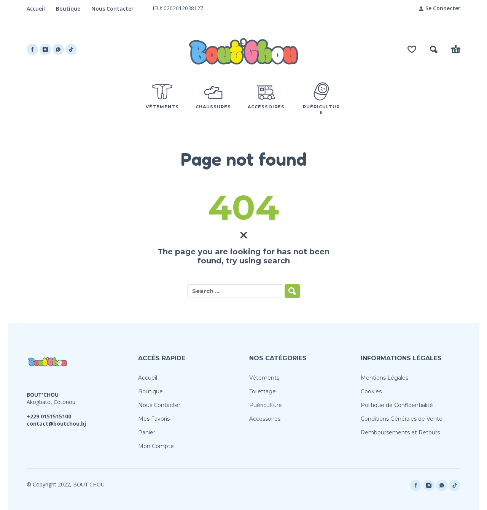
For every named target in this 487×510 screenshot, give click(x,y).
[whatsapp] (58, 49)
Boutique (68, 8)
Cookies (371, 391)
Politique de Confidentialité (397, 405)
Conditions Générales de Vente (401, 418)
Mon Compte (156, 446)
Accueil (36, 8)
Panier (146, 432)
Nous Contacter (112, 8)
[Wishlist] (411, 49)
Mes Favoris (154, 418)
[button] (434, 49)
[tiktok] (71, 49)
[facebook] (32, 49)
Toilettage (262, 391)
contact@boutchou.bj (56, 423)
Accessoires (264, 418)
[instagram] (45, 49)
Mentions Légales (384, 377)
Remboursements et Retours (400, 432)
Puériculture (265, 405)
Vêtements (264, 377)
